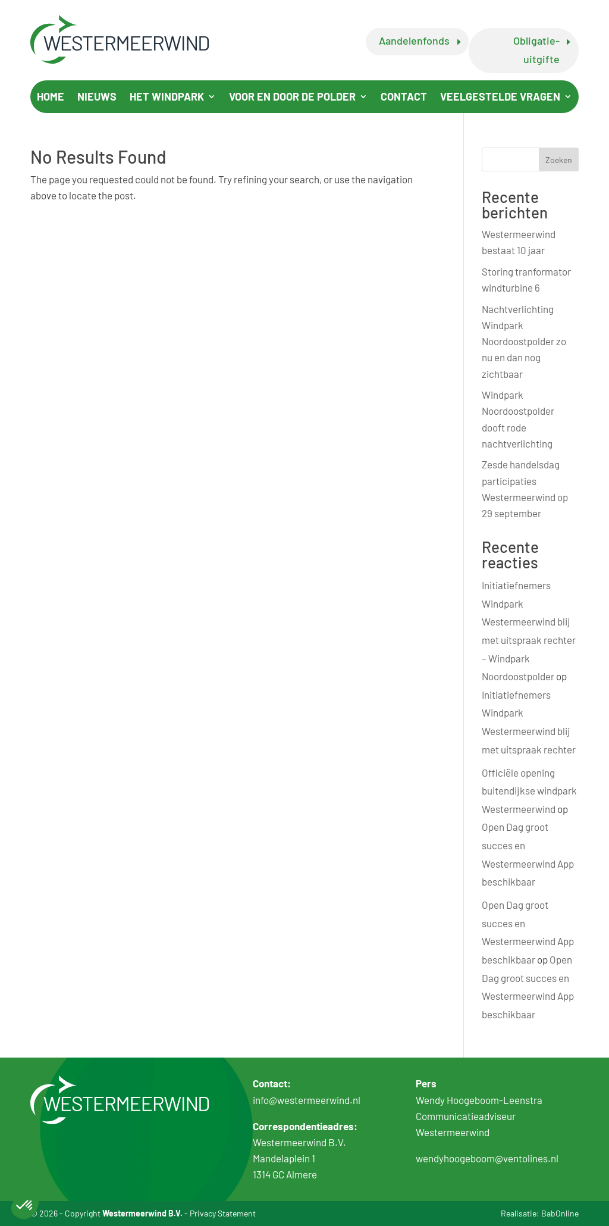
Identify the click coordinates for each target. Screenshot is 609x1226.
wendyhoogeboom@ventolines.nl (487, 1158)
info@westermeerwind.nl (306, 1100)
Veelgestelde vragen (500, 97)
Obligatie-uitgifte (536, 49)
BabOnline (560, 1213)
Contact (404, 97)
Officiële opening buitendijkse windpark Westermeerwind (529, 791)
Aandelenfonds (414, 40)
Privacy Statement (223, 1213)
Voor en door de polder (292, 97)
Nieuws (97, 97)
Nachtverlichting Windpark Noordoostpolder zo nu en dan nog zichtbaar (524, 341)
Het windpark (167, 97)
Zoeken (558, 160)
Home (50, 97)
